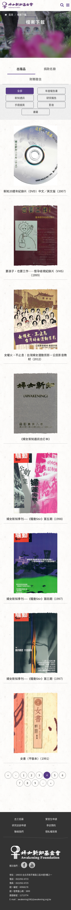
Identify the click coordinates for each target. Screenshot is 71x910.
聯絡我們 (19, 831)
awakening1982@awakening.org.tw (34, 899)
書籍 (35, 112)
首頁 (11, 14)
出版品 (21, 69)
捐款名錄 (50, 69)
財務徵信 (36, 79)
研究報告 (51, 98)
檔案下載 (21, 14)
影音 (51, 105)
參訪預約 (51, 825)
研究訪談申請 (19, 825)
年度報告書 (51, 91)
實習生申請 (51, 819)
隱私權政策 (51, 831)
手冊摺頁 (20, 105)
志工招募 (19, 819)
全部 (19, 91)
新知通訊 (20, 98)
